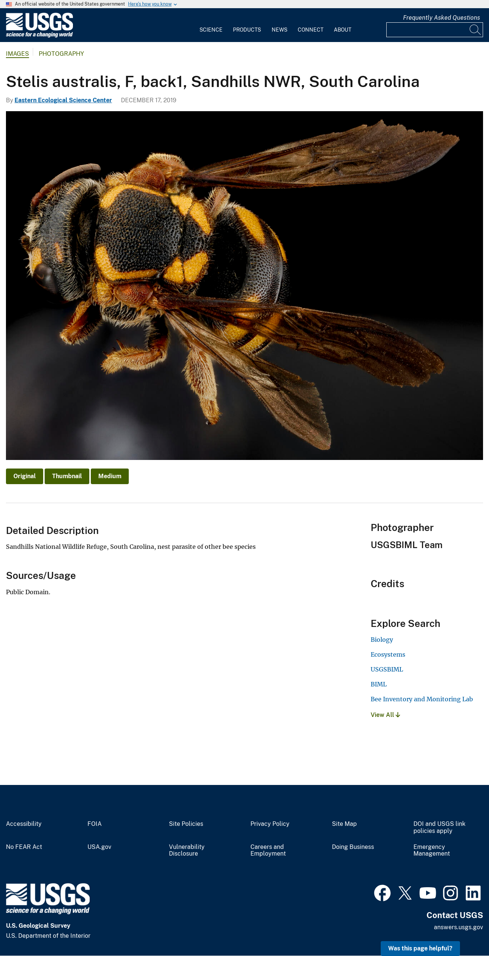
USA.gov (99, 847)
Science (211, 30)
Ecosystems (388, 654)
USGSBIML (387, 669)
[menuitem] (211, 25)
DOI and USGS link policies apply (439, 827)
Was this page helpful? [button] (420, 948)
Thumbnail (67, 476)
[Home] (39, 35)
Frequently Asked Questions (441, 17)
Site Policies (186, 824)
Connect (310, 30)
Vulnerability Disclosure (187, 850)
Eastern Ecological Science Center (63, 100)
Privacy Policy (270, 824)
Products (247, 30)
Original (24, 476)
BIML (379, 684)
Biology (382, 639)
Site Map (344, 824)
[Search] (475, 29)
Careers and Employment (268, 850)
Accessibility (24, 824)
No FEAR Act (24, 847)
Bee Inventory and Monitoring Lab (422, 699)
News (279, 30)
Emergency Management (431, 850)
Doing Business (353, 847)
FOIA (94, 824)
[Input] (434, 29)
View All (385, 714)
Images (17, 53)
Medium (109, 476)
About (342, 30)
